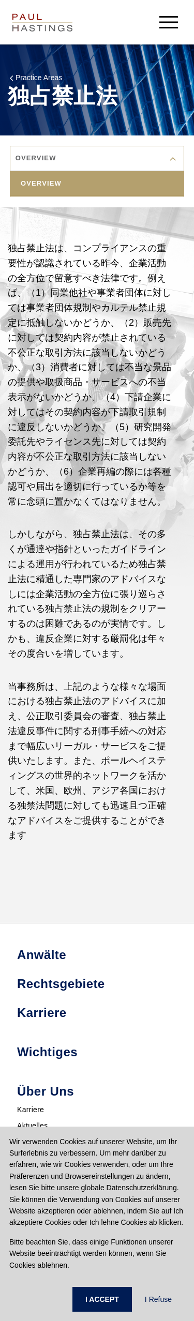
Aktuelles (32, 1125)
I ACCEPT (102, 1299)
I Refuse (158, 1299)
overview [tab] (41, 183)
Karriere (30, 1109)
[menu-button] (169, 22)
